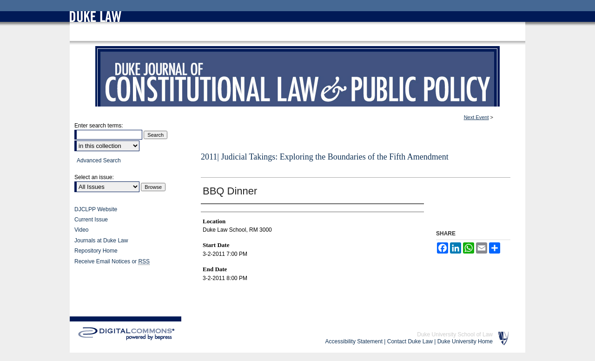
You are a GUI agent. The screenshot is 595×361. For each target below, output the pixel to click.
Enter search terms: (98, 125)
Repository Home (96, 250)
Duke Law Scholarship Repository (154, 38)
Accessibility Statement (354, 341)
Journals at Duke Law (101, 240)
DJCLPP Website (95, 209)
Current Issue (91, 219)
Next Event (476, 117)
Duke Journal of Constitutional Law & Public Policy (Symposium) (297, 81)
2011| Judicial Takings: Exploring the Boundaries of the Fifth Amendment (325, 156)
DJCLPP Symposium (258, 38)
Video (81, 230)
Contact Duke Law (410, 341)
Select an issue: (94, 177)
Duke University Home (465, 341)
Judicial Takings (305, 38)
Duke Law (99, 38)
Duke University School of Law (455, 334)
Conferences (213, 38)
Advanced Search (99, 160)
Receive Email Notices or (112, 261)
